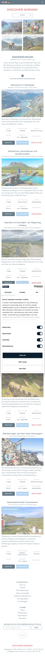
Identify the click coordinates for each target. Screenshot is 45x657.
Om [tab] (37, 292)
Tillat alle (22, 355)
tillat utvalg (22, 362)
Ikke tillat (22, 368)
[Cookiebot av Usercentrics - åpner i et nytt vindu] (34, 286)
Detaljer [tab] (22, 292)
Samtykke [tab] (8, 292)
